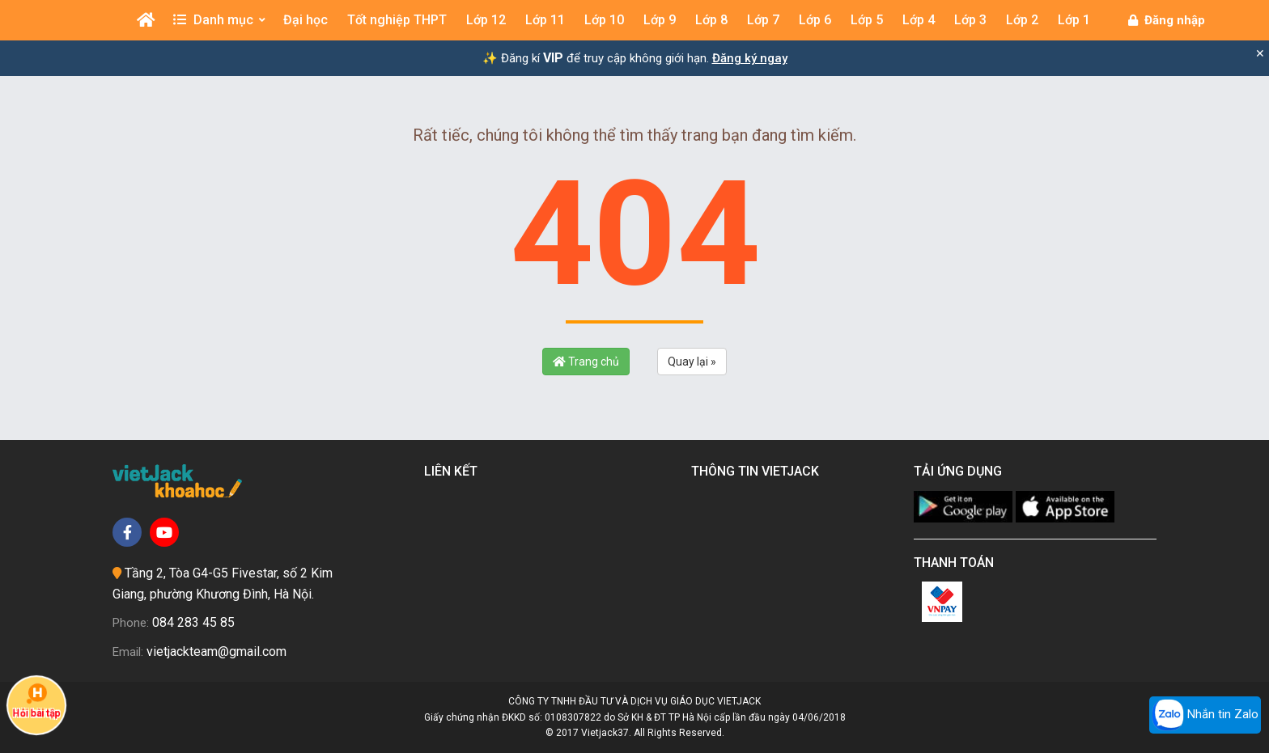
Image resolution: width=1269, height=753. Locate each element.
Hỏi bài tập (36, 701)
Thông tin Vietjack (758, 471)
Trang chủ (586, 361)
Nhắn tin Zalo (1205, 715)
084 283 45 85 (193, 622)
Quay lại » (692, 361)
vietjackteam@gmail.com (216, 651)
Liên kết (454, 471)
